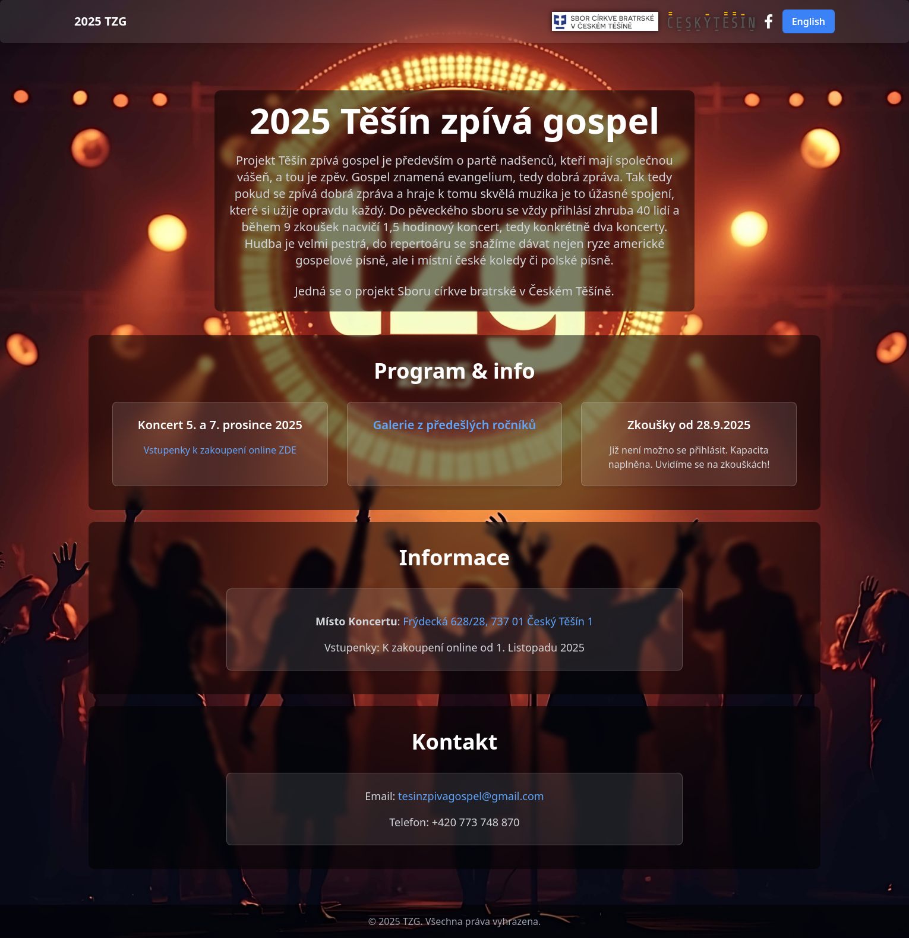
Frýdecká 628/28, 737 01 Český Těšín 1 (498, 621)
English (808, 21)
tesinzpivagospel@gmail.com (471, 796)
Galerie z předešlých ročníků (454, 425)
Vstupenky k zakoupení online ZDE (220, 450)
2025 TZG (100, 21)
